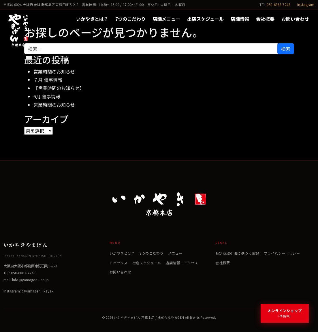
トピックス (119, 262)
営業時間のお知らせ (54, 71)
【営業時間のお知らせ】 (58, 88)
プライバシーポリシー (282, 253)
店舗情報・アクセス (181, 262)
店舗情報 (240, 18)
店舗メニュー (166, 18)
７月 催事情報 (47, 79)
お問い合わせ (295, 18)
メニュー (175, 253)
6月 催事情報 (46, 96)
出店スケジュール (205, 18)
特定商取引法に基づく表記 (237, 253)
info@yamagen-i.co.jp (30, 279)
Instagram (306, 4)
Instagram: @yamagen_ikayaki (28, 291)
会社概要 (265, 18)
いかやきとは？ (92, 18)
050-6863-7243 (278, 4)
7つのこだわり (130, 18)
